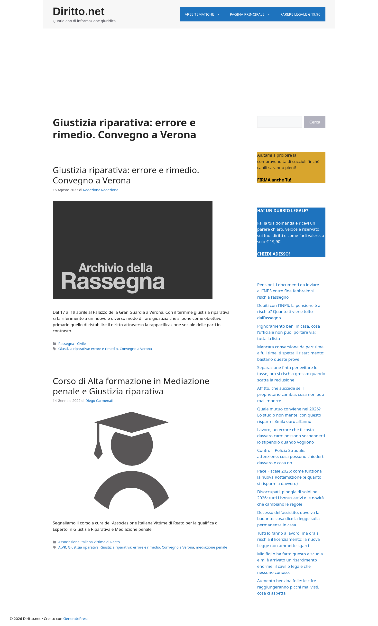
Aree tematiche (205, 14)
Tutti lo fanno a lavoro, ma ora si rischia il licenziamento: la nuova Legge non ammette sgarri (288, 539)
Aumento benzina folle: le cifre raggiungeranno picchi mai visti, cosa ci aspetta (288, 587)
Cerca (314, 122)
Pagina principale (253, 14)
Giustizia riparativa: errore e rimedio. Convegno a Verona (126, 175)
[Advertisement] (189, 65)
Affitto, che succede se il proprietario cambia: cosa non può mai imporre (290, 394)
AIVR (62, 547)
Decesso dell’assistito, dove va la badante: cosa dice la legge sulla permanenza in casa (288, 519)
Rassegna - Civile (72, 343)
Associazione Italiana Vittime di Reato (89, 542)
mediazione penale (211, 547)
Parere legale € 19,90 (300, 14)
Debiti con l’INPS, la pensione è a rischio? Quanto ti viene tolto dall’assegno (289, 312)
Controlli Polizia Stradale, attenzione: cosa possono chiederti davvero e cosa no (291, 456)
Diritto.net (78, 11)
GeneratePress (75, 618)
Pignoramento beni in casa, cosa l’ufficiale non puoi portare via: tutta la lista (288, 332)
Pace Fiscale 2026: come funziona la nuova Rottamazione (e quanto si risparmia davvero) (289, 477)
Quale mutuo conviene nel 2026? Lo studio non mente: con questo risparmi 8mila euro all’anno (289, 415)
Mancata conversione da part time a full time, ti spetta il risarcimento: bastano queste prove (290, 353)
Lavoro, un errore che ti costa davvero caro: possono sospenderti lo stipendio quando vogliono (291, 436)
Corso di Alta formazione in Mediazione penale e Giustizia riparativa (131, 386)
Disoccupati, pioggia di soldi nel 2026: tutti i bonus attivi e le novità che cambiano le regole (290, 498)
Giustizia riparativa (83, 547)
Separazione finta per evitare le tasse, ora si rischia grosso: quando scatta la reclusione (291, 374)
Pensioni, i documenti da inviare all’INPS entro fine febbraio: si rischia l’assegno (288, 291)
